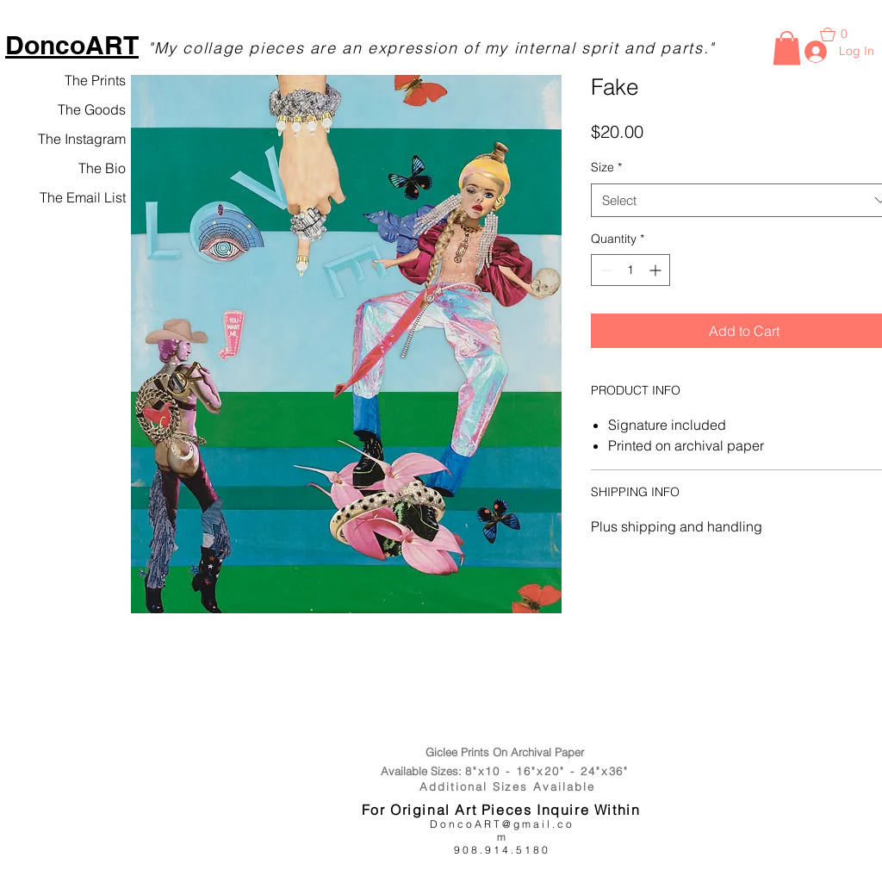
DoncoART (72, 44)
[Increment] (657, 270)
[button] (787, 48)
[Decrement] (604, 270)
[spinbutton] (630, 270)
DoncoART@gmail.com (502, 830)
